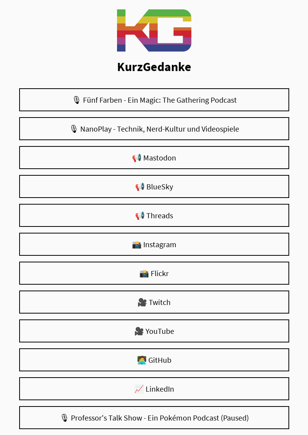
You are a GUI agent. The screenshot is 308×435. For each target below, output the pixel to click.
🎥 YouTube (154, 331)
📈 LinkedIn (154, 389)
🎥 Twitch (154, 302)
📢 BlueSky (154, 186)
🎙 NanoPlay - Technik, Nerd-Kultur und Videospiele (154, 129)
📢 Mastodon (154, 157)
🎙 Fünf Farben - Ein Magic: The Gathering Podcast (154, 100)
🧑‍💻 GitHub (154, 360)
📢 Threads (154, 215)
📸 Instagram (154, 244)
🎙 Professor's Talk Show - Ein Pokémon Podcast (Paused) (154, 418)
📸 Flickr (154, 273)
